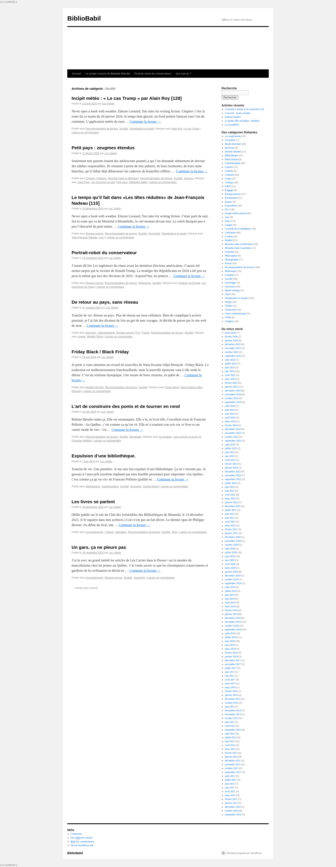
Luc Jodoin (108, 103)
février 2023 (231, 463)
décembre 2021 (233, 506)
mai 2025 (230, 371)
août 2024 (230, 405)
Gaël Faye (84, 182)
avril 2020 (230, 564)
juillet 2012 (231, 737)
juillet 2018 (231, 637)
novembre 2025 (233, 348)
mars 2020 (230, 567)
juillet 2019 (231, 590)
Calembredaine (106, 332)
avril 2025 (230, 375)
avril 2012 (230, 745)
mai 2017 (230, 675)
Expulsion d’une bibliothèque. (104, 455)
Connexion (76, 833)
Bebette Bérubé (95, 387)
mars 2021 (230, 525)
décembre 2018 (233, 617)
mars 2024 (230, 421)
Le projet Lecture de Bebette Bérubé (107, 73)
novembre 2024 (233, 394)
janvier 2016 (231, 695)
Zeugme (188, 178)
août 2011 (230, 775)
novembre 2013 (233, 714)
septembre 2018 (233, 629)
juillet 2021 (231, 510)
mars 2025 (230, 379)
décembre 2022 (233, 471)
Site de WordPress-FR (82, 845)
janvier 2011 (231, 802)
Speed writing (151, 486)
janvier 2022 (231, 502)
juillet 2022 (231, 483)
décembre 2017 (233, 660)
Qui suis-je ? (183, 73)
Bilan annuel (231, 159)
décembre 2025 (233, 344)
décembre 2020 (233, 537)
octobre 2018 (231, 625)
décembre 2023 (233, 429)
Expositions (231, 205)
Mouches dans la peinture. (238, 247)
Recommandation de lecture (102, 128)
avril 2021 (230, 521)
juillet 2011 (231, 779)
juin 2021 (230, 513)
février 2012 (231, 752)
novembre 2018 (233, 621)
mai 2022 (230, 490)
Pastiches (230, 251)
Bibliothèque (93, 486)
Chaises (90, 178)
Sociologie (154, 233)
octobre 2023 (231, 436)
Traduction (230, 309)
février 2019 (231, 610)
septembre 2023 (233, 440)
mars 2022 (230, 498)
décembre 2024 (233, 390)
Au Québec (165, 436)
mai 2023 (230, 456)
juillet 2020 (231, 552)
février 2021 (231, 529)
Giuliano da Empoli (189, 283)
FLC (137, 332)
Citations (101, 178)
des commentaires (82, 841)
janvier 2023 (231, 467)
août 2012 (230, 733)
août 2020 (230, 548)
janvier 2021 (231, 533)
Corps (228, 178)
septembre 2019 (233, 583)
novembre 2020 (233, 540)
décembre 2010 (233, 806)
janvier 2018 (231, 656)
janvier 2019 (231, 614)
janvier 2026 (231, 340)
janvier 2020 (231, 571)
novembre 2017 (233, 664)
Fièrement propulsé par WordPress (244, 853)
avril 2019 (230, 602)
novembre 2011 (233, 764)
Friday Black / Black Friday (100, 351)
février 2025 (231, 382)
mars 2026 (230, 332)
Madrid (228, 240)
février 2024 (231, 425)
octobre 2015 (231, 702)
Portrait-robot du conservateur (153, 73)
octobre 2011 (231, 768)
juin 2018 (230, 641)
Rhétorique (144, 283)
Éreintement (231, 197)
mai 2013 (230, 722)
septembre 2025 (233, 355)
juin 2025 (230, 367)
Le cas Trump (191, 128)
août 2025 (230, 359)
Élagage (229, 190)
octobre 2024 (231, 398)
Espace (228, 201)
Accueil (76, 73)
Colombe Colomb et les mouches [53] (244, 109)
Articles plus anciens (85, 587)
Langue (229, 224)
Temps (228, 301)
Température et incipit (141, 128)
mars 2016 (230, 687)
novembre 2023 (233, 432)
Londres (229, 236)
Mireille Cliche (95, 336)
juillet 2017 (231, 668)
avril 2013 (230, 725)
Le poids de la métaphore (238, 228)
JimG (228, 220)
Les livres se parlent (93, 501)
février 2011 (231, 799)
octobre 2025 (231, 352)
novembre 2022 (233, 475)
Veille (228, 317)
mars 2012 (230, 749)
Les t (102, 237)
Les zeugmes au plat (103, 182)
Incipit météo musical (236, 213)
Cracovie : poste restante (237, 113)
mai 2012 (230, 741)
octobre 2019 (231, 579)
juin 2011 (230, 783)
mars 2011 (230, 795)
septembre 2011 (233, 772)
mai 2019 (230, 598)
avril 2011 (230, 791)
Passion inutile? (233, 116)
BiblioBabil (84, 18)
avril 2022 (230, 494)
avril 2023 (230, 459)
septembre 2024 (233, 402)
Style (174, 532)
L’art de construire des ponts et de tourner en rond (126, 406)
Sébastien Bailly (138, 182)
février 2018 (231, 652)
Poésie (146, 332)
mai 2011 (230, 787)
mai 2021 (230, 517)
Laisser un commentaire (85, 132)
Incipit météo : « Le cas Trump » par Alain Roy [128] (127, 98)
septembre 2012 (233, 729)
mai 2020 (230, 560)
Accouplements (94, 532)
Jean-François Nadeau (85, 237)
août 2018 (230, 633)
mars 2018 (230, 648)
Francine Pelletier (82, 440)
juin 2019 (230, 594)
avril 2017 (230, 679)
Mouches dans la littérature (123, 178)
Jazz (227, 217)
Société (123, 128)
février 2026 (231, 336)
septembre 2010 (233, 814)
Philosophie (231, 255)
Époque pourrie (94, 233)
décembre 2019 (233, 575)
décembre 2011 (233, 760)
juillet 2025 (231, 363)
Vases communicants (235, 313)
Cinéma (229, 170)
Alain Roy (176, 128)
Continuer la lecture (145, 121)
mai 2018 (230, 644)
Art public (230, 140)
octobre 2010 (231, 810)
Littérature (120, 532)
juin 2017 (230, 671)
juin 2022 (230, 486)
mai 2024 (230, 413)
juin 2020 (230, 556)
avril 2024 (230, 417)
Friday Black (172, 387)
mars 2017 (230, 683)
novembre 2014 (233, 710)
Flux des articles (82, 837)
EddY (228, 186)
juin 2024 (230, 409)
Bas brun (91, 332)
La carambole (232, 124)
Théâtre (229, 305)
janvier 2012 (231, 756)
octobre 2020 (231, 544)
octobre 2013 (231, 718)
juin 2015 (230, 706)
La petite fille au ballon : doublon (242, 120)
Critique (109, 532)
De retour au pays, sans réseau (105, 302)
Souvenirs (136, 486)
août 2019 (230, 587)
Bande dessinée (233, 143)
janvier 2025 (231, 386)
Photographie (232, 259)
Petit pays (122, 182)
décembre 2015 (233, 698)
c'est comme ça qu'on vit (187, 436)
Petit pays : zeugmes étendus (103, 147)
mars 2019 (230, 606)
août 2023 (230, 444)
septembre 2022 (233, 479)
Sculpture (230, 274)
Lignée (82, 336)
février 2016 (231, 691)
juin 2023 (230, 452)
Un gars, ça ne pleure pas (99, 547)
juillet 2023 (231, 448)
